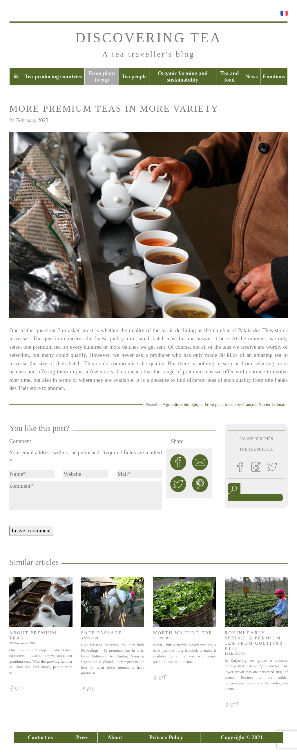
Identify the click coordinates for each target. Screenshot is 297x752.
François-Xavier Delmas (263, 404)
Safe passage (101, 632)
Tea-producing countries (53, 76)
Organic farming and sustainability (183, 76)
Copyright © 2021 (242, 737)
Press (82, 737)
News (251, 76)
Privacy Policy (166, 737)
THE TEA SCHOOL (256, 449)
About (114, 737)
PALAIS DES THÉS (256, 439)
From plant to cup (101, 76)
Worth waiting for (183, 632)
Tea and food (229, 76)
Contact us (40, 737)
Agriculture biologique (182, 404)
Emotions (274, 76)
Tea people (134, 76)
